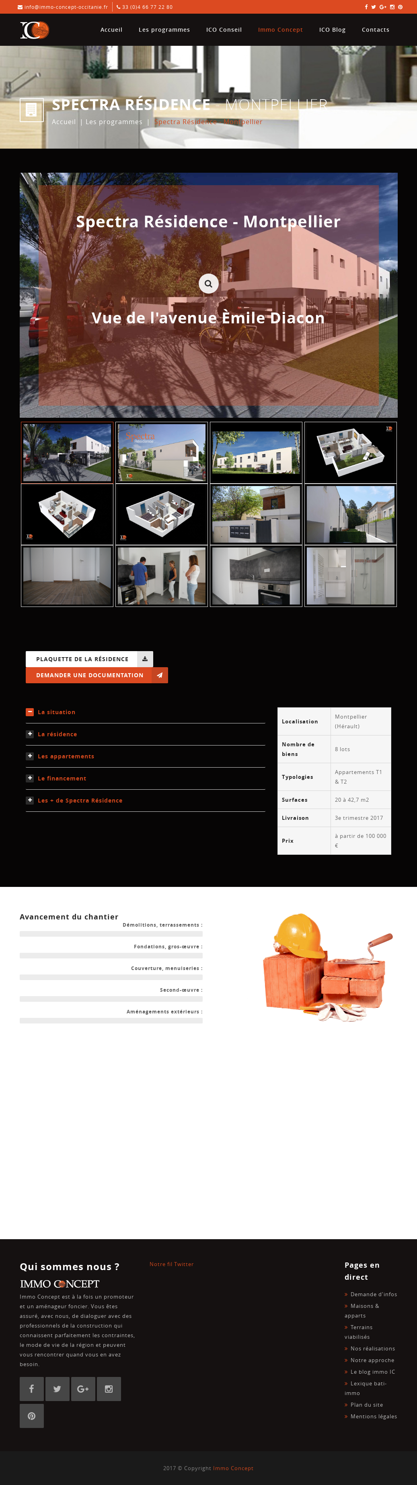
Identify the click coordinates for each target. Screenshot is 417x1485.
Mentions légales (374, 1416)
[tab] (146, 715)
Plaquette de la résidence (94, 659)
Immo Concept (280, 29)
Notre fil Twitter (172, 1264)
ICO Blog (332, 29)
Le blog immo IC (373, 1371)
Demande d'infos (374, 1294)
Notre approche (372, 1360)
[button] (146, 715)
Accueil (112, 29)
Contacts (376, 29)
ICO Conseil (224, 29)
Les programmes (164, 29)
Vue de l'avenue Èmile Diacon (208, 317)
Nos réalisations (373, 1348)
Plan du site (367, 1404)
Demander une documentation (102, 675)
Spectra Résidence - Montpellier (208, 221)
